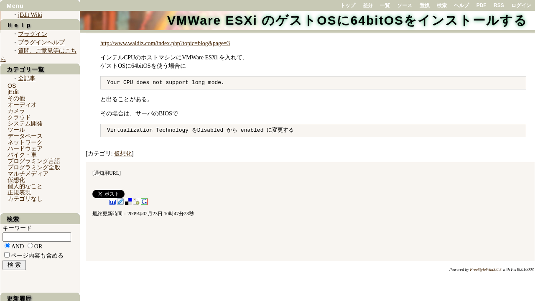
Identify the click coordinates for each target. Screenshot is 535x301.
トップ (347, 5)
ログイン (521, 5)
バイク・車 (22, 154)
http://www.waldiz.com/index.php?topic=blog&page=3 (165, 43)
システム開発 (25, 123)
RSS (499, 5)
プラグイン (32, 34)
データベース (25, 136)
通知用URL (106, 173)
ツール (16, 129)
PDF (481, 5)
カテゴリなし (25, 198)
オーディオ (22, 104)
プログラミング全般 (34, 167)
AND (17, 246)
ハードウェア (25, 148)
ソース (404, 5)
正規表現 (19, 192)
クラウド (19, 117)
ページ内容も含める (37, 256)
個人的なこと (25, 186)
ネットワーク (25, 142)
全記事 (27, 78)
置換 (425, 5)
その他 (16, 98)
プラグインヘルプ (41, 42)
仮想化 (123, 153)
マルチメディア (28, 173)
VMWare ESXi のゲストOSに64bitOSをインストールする (347, 20)
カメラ (16, 110)
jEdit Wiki (30, 15)
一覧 (385, 5)
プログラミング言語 (34, 161)
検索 (442, 5)
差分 (368, 5)
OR (38, 246)
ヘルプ (461, 5)
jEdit (13, 92)
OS (12, 85)
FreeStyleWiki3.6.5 (486, 269)
